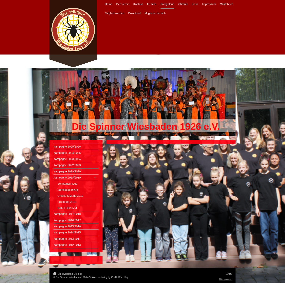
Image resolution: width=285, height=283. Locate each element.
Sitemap (77, 274)
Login (229, 273)
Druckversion (62, 274)
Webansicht (225, 279)
